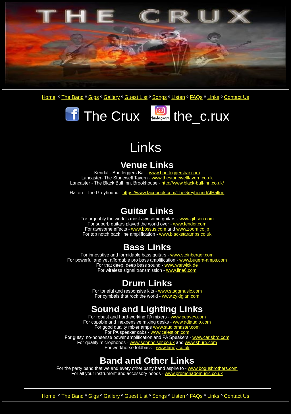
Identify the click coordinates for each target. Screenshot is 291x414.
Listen (178, 97)
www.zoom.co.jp (192, 229)
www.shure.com (201, 342)
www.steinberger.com (191, 254)
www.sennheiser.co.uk (152, 342)
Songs (159, 97)
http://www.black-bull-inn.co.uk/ (192, 183)
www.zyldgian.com (180, 296)
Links (213, 97)
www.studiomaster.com (176, 327)
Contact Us (236, 97)
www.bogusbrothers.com (213, 368)
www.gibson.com (197, 218)
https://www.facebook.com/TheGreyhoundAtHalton (173, 192)
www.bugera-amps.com (203, 260)
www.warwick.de (181, 265)
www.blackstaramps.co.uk (185, 234)
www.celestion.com (170, 332)
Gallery (111, 97)
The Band (72, 97)
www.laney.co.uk (173, 347)
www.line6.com (181, 270)
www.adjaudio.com (192, 322)
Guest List (135, 97)
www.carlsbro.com (210, 337)
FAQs (196, 97)
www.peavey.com (188, 316)
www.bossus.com (148, 229)
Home (48, 97)
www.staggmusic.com (180, 291)
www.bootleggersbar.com (174, 172)
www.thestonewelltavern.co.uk (182, 177)
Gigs (93, 97)
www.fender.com (189, 224)
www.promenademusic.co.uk (194, 373)
